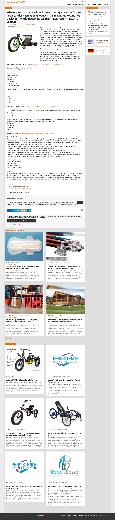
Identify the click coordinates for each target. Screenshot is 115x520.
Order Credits (88, 4)
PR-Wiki (72, 1)
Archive (94, 4)
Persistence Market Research (54, 377)
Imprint (77, 1)
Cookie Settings (106, 515)
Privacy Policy (70, 515)
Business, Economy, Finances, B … (61, 262)
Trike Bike (8, 377)
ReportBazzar (51, 484)
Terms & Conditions (78, 515)
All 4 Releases (10, 339)
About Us (106, 4)
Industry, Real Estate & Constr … (61, 315)
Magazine (100, 4)
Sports (13, 376)
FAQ (60, 515)
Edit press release (29, 221)
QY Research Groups (20, 26)
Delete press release (14, 221)
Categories (68, 4)
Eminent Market (51, 430)
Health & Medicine (16, 262)
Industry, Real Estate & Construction (27, 24)
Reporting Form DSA (97, 515)
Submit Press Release (78, 4)
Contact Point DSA (88, 515)
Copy (80, 202)
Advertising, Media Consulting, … (61, 429)
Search (105, 1)
